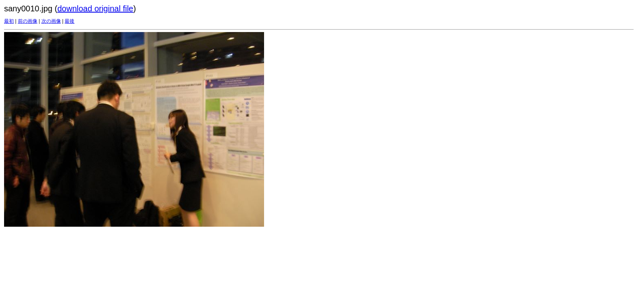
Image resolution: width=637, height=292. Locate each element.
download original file (95, 8)
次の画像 (51, 21)
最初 (9, 21)
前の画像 (27, 21)
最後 (69, 21)
